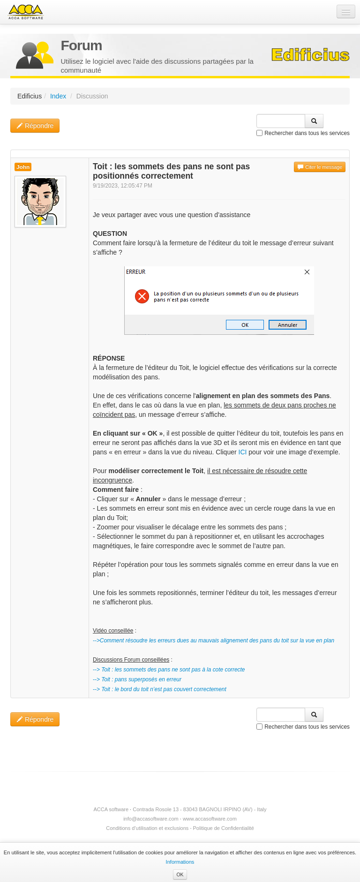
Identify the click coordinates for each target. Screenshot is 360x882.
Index (58, 96)
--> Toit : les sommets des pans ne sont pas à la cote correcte (169, 669)
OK (179, 874)
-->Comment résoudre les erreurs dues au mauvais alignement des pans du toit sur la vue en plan (213, 640)
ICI (243, 452)
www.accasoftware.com (210, 819)
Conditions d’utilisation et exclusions (147, 828)
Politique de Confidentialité (223, 828)
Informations (180, 862)
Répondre (34, 125)
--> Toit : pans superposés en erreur (137, 679)
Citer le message (319, 167)
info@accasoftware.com (151, 819)
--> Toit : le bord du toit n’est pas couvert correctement (159, 689)
